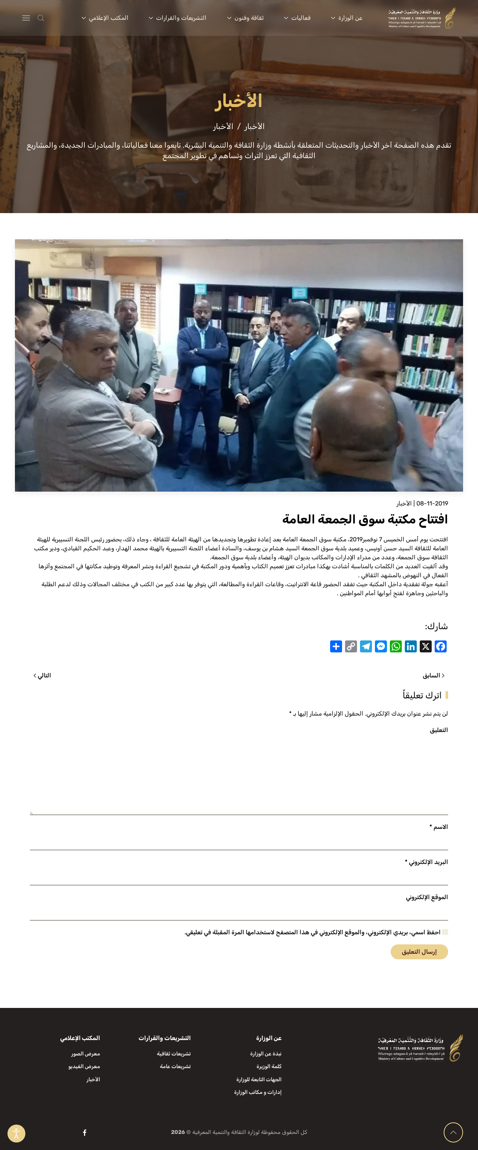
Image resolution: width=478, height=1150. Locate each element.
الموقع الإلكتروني (427, 897)
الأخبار (404, 503)
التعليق (439, 730)
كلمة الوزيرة (269, 1066)
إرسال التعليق (419, 951)
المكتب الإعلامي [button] (104, 17)
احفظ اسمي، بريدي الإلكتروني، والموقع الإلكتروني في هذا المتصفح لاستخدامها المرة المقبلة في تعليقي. (316, 932)
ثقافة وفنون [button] (245, 17)
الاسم (438, 826)
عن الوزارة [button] (347, 17)
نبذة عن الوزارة (266, 1054)
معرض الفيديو (84, 1066)
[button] (55, 18)
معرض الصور (85, 1054)
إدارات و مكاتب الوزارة (258, 1092)
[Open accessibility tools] (16, 1134)
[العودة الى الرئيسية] (422, 18)
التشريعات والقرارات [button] (178, 17)
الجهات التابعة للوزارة (259, 1079)
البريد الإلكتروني (426, 861)
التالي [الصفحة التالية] (42, 675)
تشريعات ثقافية (174, 1054)
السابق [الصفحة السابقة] (433, 675)
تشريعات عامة (175, 1066)
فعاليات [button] (297, 17)
